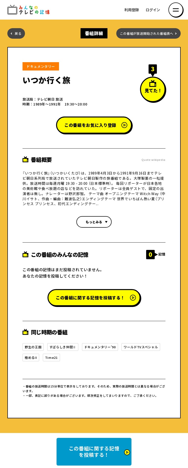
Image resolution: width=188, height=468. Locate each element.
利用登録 (131, 10)
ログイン (153, 10)
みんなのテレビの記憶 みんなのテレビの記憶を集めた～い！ (29, 10)
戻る (18, 33)
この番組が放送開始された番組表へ (146, 33)
